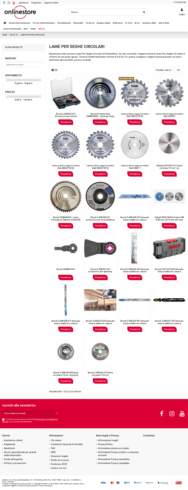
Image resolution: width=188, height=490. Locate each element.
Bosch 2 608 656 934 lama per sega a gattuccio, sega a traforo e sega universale (134, 271)
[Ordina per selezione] (164, 70)
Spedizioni (24, 3)
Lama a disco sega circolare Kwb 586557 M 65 (66, 166)
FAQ (53, 448)
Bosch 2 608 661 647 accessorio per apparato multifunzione (100, 271)
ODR (53, 452)
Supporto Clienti (51, 3)
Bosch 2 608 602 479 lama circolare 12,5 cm (100, 373)
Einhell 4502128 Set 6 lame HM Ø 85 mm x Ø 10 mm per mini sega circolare (169, 219)
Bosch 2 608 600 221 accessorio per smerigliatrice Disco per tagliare (100, 219)
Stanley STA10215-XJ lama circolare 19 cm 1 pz (169, 166)
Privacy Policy (105, 444)
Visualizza (65, 122)
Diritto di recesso (60, 460)
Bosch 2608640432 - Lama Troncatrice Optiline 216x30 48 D (65, 219)
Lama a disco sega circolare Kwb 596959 (169, 115)
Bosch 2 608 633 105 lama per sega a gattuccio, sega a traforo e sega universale (169, 323)
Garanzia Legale (59, 456)
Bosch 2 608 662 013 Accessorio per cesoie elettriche (66, 116)
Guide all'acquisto (13, 459)
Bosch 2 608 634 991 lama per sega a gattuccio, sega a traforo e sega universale (134, 323)
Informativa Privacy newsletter (114, 459)
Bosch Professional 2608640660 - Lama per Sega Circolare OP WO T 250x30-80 (100, 116)
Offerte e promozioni (15, 463)
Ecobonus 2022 (59, 464)
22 (179, 70)
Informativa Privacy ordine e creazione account (118, 454)
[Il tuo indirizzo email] (28, 413)
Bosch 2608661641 (66, 269)
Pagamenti (36, 3)
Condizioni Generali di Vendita (67, 444)
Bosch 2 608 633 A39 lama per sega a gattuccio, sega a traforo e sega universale (100, 323)
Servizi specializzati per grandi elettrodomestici (20, 454)
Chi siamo (56, 440)
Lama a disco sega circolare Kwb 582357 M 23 (135, 115)
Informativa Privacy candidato (113, 463)
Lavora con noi (58, 468)
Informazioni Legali (108, 440)
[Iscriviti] (57, 413)
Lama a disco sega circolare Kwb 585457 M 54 (100, 166)
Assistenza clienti (13, 440)
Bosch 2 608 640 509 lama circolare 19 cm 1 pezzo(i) (65, 373)
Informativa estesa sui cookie (113, 448)
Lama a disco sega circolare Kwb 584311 (135, 166)
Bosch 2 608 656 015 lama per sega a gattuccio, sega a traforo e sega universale (134, 219)
